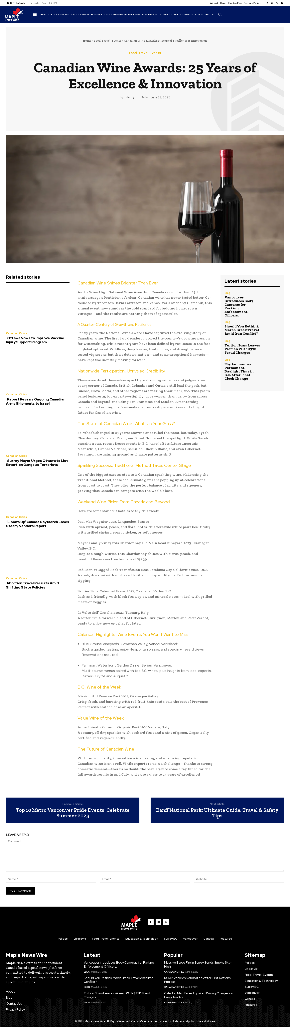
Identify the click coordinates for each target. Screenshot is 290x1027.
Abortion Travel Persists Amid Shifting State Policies (32, 585)
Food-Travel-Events (107, 40)
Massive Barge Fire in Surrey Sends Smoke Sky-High (198, 964)
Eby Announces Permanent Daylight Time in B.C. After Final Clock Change (239, 371)
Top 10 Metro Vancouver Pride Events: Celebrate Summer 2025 (72, 813)
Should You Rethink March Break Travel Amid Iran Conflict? (241, 330)
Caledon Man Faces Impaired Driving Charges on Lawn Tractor (198, 995)
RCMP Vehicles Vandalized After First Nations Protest (197, 980)
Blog (227, 293)
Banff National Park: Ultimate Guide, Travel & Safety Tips (217, 813)
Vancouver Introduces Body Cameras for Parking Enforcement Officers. (238, 306)
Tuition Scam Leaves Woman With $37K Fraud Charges (242, 349)
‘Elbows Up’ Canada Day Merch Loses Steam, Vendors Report (37, 524)
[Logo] (14, 14)
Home (87, 40)
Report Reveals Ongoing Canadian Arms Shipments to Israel (35, 401)
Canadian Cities (16, 333)
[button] (220, 14)
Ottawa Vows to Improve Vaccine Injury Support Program (35, 340)
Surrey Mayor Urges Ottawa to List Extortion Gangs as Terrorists (37, 462)
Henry (129, 97)
